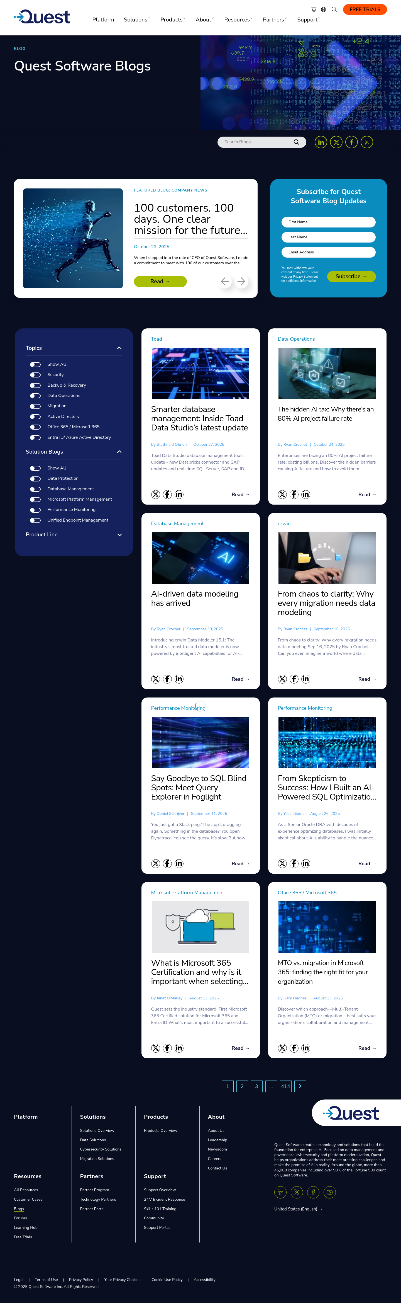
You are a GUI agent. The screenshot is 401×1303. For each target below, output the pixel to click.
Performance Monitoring (181, 709)
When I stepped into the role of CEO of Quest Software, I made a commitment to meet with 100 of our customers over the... (190, 263)
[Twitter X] (297, 1194)
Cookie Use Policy (166, 1281)
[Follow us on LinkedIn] (321, 142)
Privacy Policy (81, 1281)
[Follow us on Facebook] (351, 142)
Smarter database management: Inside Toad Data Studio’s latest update (199, 419)
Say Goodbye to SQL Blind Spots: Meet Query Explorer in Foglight (199, 788)
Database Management (180, 524)
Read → (160, 281)
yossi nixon (293, 814)
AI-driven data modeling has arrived (195, 599)
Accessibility (205, 1281)
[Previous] (225, 282)
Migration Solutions (97, 1160)
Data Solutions (93, 1141)
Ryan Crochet (295, 444)
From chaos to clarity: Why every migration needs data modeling (326, 603)
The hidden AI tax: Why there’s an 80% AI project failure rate (326, 414)
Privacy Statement (305, 277)
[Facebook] (313, 1194)
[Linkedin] (280, 1194)
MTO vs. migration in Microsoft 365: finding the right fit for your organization (323, 973)
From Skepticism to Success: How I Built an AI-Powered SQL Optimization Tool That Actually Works (326, 788)
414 (285, 1087)
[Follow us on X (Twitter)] (336, 142)
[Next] (241, 282)
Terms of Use (46, 1281)
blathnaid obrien (172, 444)
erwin (285, 524)
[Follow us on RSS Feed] (367, 142)
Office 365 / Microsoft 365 (310, 894)
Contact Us (217, 1169)
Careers (214, 1160)
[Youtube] (330, 1194)
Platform (103, 19)
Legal (19, 1281)
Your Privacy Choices (122, 1281)
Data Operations (298, 339)
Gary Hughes (295, 999)
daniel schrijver (170, 814)
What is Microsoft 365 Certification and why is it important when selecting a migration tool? (200, 973)
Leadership (217, 1141)
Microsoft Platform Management (191, 894)
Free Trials (365, 9)
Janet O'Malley (170, 999)
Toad (157, 339)
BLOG (20, 48)
